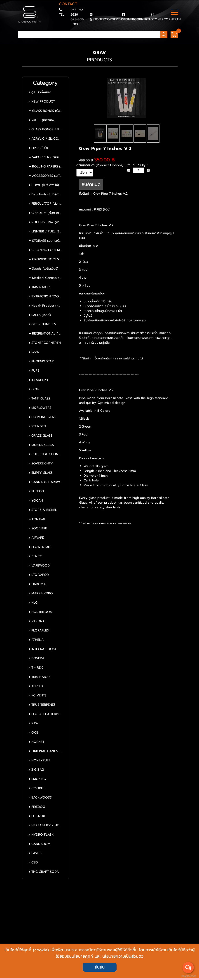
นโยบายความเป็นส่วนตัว (122, 956)
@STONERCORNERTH (106, 19)
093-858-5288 (77, 21)
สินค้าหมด (91, 188)
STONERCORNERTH (136, 19)
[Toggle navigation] (174, 13)
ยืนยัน (100, 967)
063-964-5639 (77, 12)
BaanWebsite (188, 976)
